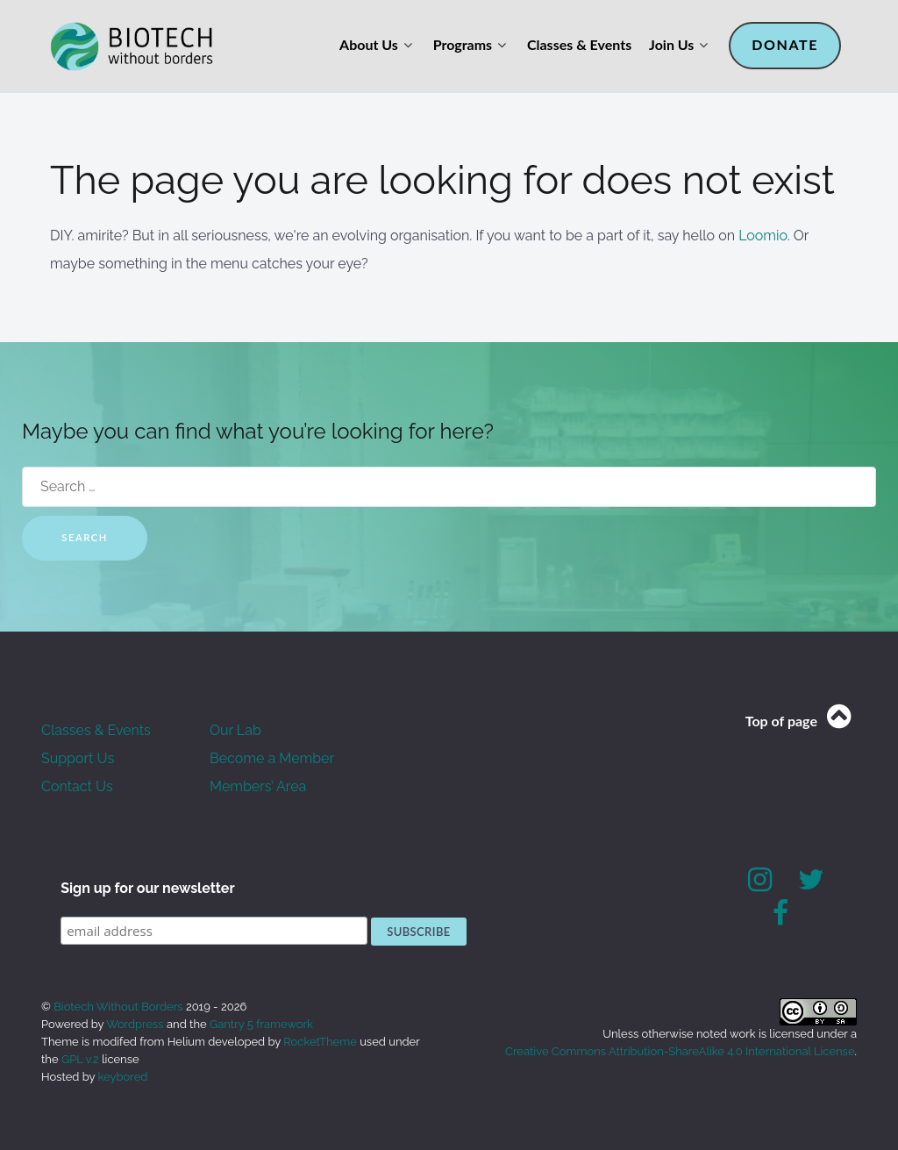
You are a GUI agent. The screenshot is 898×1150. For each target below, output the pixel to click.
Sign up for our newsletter (148, 888)
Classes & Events (96, 730)
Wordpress (135, 1024)
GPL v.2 (80, 1059)
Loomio (763, 235)
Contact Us (77, 786)
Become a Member (272, 758)
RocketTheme (320, 1041)
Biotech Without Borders (119, 1006)
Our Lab (235, 730)
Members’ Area (258, 786)
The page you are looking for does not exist (442, 180)
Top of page (801, 720)
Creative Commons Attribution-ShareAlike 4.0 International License (679, 1051)
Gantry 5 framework (261, 1024)
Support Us (77, 758)
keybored (123, 1076)
